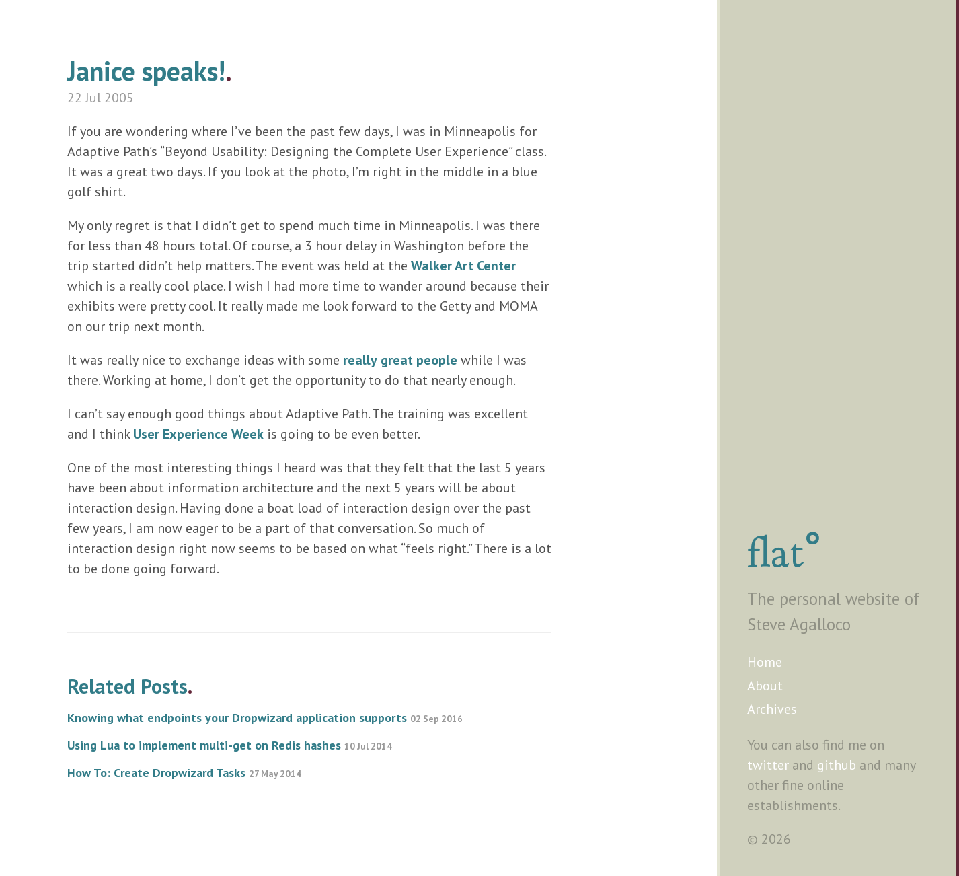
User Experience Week (198, 434)
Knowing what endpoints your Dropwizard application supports (265, 717)
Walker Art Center (463, 266)
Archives (772, 709)
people (436, 360)
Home (764, 662)
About (765, 685)
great (397, 360)
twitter (768, 765)
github (836, 765)
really (360, 360)
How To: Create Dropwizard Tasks (184, 772)
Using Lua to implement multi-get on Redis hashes (229, 745)
